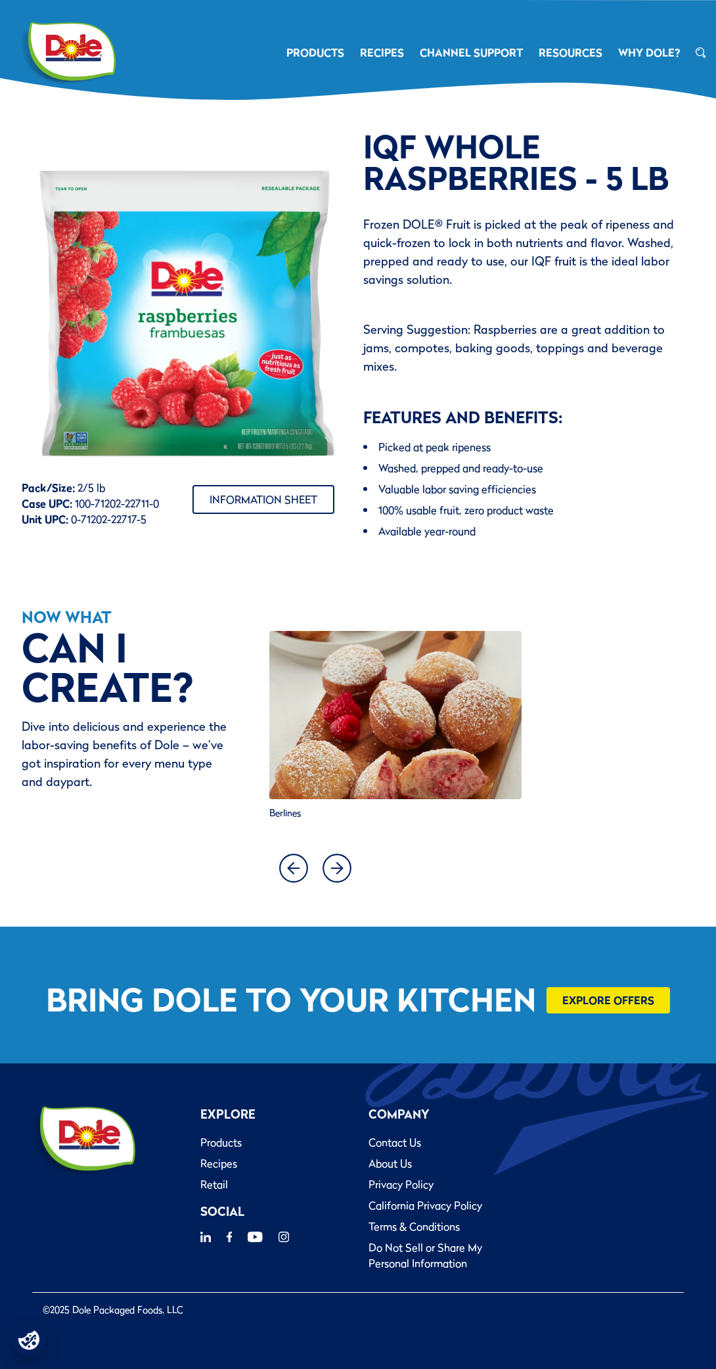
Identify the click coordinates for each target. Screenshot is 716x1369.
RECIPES (382, 52)
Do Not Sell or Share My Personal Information (425, 1255)
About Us (390, 1163)
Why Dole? (649, 52)
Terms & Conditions (414, 1226)
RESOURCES (570, 52)
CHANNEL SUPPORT (471, 52)
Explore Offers (608, 1000)
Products (221, 1142)
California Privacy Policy (425, 1205)
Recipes (218, 1163)
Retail (214, 1184)
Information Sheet (263, 499)
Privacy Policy (401, 1184)
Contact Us (395, 1142)
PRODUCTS (315, 52)
